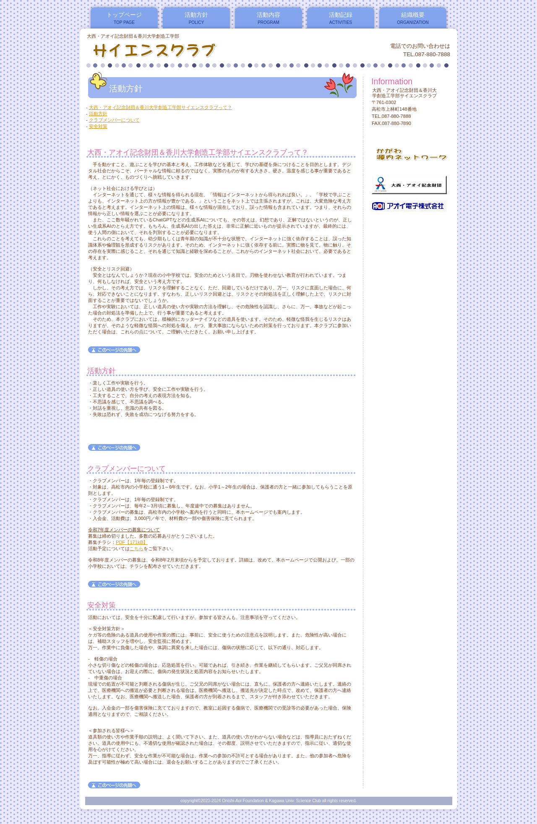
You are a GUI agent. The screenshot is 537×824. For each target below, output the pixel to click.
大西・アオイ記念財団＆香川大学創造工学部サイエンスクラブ (188, 50)
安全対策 (98, 126)
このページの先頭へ (114, 349)
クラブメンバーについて (114, 119)
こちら (136, 548)
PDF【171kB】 (132, 542)
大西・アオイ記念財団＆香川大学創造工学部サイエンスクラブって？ (160, 107)
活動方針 (98, 113)
